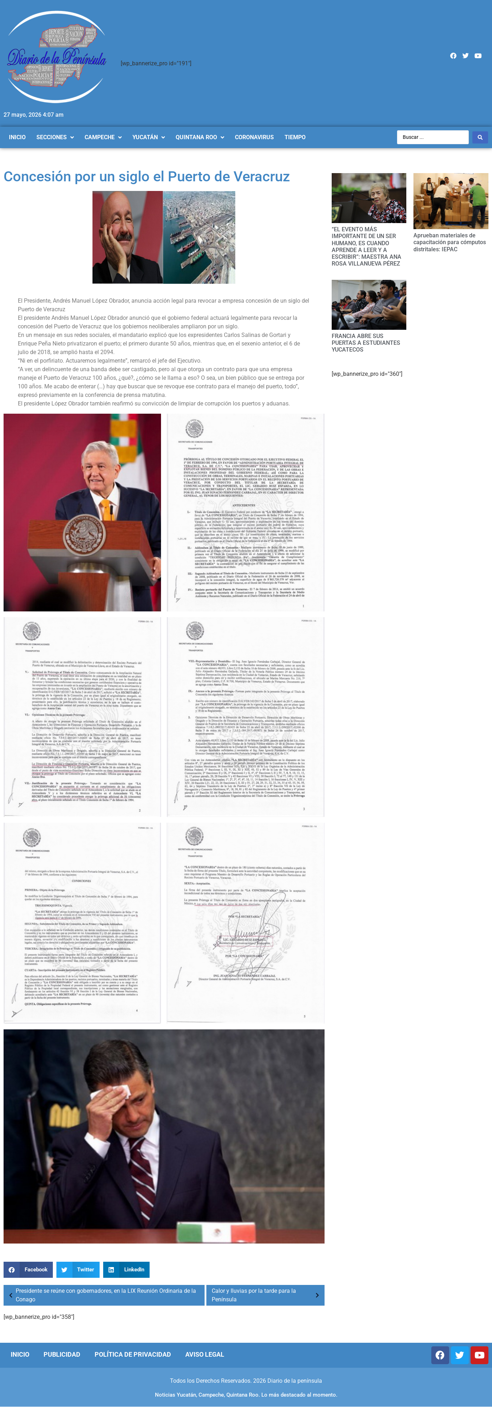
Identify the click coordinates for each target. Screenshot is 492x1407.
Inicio (20, 1354)
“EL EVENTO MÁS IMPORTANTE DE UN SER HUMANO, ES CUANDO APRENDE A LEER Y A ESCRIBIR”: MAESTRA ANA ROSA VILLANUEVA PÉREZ (366, 246)
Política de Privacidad (133, 1354)
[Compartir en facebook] (28, 1270)
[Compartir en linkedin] (126, 1270)
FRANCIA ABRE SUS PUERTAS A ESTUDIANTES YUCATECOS (366, 343)
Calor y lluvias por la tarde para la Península (267, 1295)
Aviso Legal (204, 1354)
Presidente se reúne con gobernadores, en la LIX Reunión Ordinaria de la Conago (100, 1295)
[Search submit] (480, 137)
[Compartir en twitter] (78, 1270)
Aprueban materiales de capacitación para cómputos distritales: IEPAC (449, 242)
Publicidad (62, 1354)
